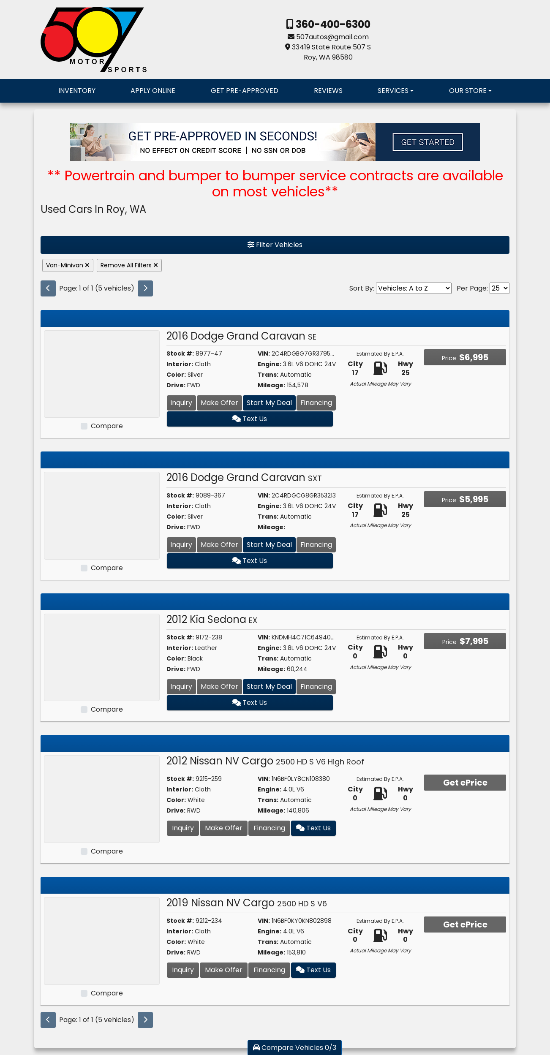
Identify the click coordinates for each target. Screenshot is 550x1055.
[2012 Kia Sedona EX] (102, 657)
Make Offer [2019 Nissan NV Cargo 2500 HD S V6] (223, 970)
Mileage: (271, 385)
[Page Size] (499, 288)
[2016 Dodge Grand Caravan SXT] (102, 515)
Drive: (175, 385)
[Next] (145, 288)
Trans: (268, 374)
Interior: (179, 364)
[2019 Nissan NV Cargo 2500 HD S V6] (102, 940)
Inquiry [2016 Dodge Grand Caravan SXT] (181, 544)
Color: (176, 374)
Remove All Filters (129, 265)
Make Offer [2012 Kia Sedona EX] (219, 686)
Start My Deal (269, 403)
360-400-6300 (332, 24)
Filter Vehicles (275, 245)
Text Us (251, 419)
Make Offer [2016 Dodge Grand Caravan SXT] (219, 544)
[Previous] (48, 288)
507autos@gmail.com (332, 37)
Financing (316, 403)
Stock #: (180, 353)
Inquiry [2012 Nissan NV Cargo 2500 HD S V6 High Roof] (183, 828)
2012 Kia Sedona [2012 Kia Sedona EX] (211, 619)
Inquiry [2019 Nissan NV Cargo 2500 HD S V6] (183, 970)
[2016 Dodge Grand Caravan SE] (102, 373)
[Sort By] (414, 288)
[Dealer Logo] (94, 39)
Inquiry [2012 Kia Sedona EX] (181, 686)
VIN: (264, 353)
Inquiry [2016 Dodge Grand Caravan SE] (181, 403)
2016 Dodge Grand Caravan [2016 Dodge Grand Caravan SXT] (244, 477)
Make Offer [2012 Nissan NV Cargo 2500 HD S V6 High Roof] (223, 828)
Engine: (269, 364)
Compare (107, 426)
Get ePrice (465, 783)
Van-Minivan (68, 265)
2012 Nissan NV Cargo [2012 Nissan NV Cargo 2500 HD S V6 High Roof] (265, 761)
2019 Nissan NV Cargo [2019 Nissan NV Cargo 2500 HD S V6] (246, 903)
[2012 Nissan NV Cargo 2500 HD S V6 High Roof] (102, 799)
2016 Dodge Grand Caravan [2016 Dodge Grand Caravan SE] (241, 336)
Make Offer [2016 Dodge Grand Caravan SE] (219, 403)
